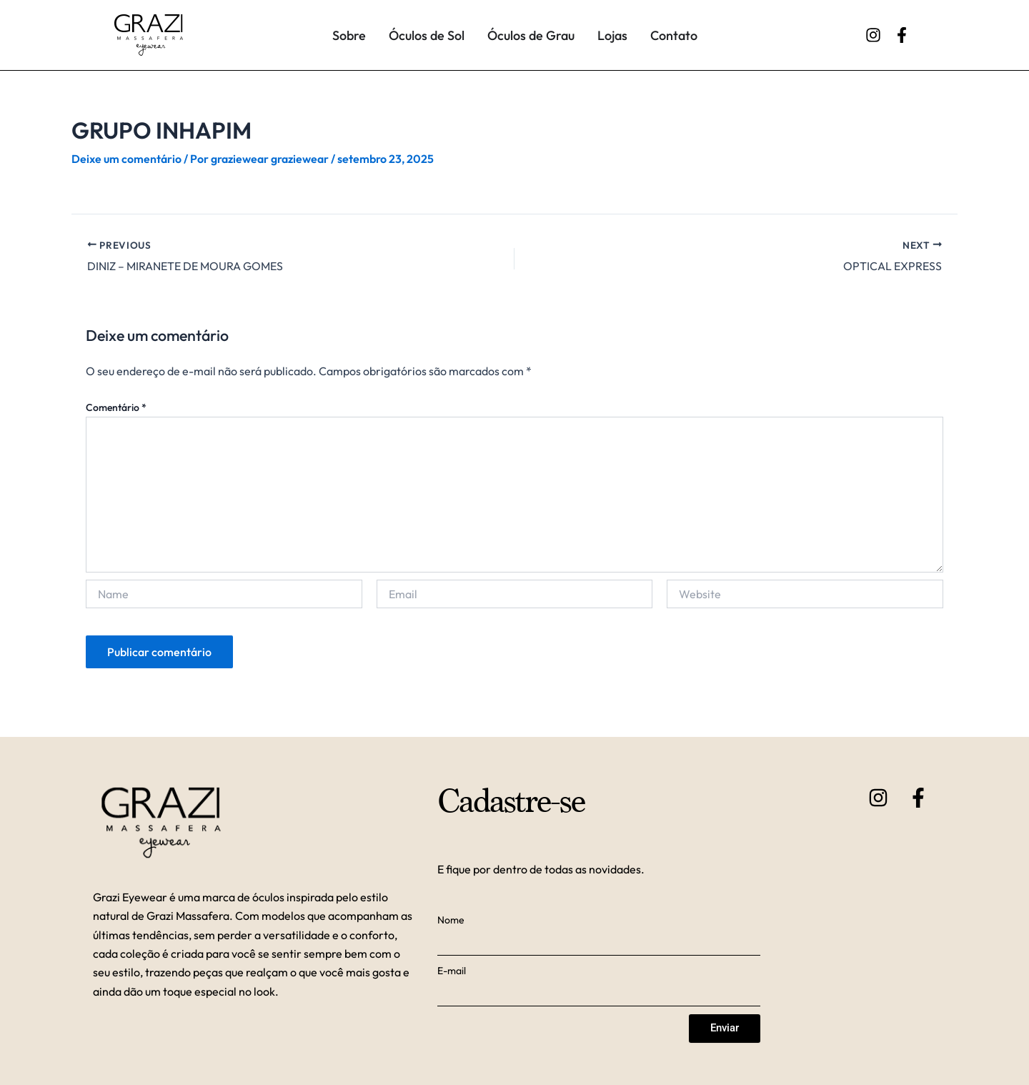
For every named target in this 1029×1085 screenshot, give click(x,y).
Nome (450, 919)
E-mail (451, 969)
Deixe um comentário (126, 159)
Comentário (116, 407)
